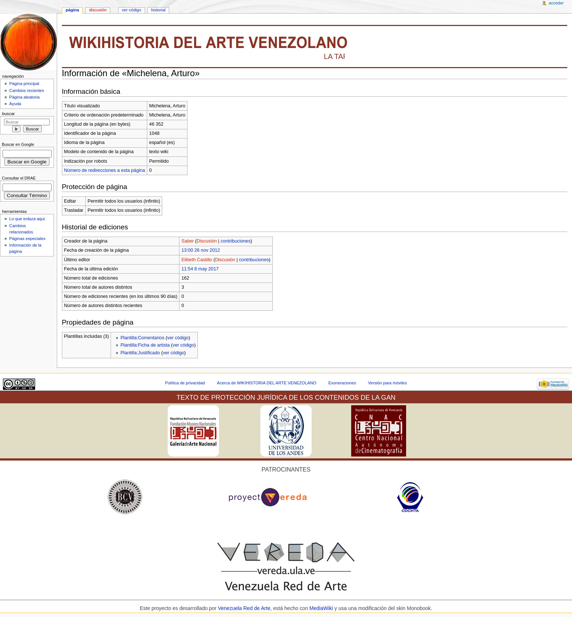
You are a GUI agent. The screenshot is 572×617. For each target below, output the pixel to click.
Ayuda (15, 103)
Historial (158, 10)
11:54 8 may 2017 (200, 268)
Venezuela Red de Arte (244, 608)
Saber (187, 241)
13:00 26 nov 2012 (200, 250)
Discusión (207, 241)
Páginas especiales (27, 238)
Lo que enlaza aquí (27, 219)
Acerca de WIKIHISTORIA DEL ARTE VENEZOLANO (266, 383)
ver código (178, 337)
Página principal (24, 83)
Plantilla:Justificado (140, 352)
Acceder (556, 3)
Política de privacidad (185, 383)
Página (72, 10)
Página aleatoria (24, 97)
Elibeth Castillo (196, 259)
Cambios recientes (26, 90)
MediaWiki (321, 608)
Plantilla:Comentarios (142, 337)
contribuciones (235, 241)
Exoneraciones (342, 383)
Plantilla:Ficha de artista (145, 345)
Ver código (131, 10)
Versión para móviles (387, 383)
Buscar (8, 113)
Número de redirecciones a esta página (104, 170)
